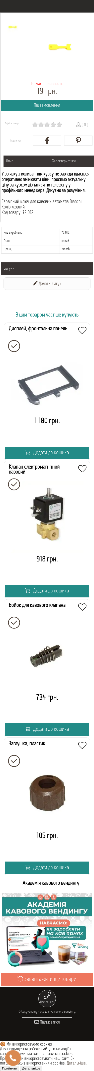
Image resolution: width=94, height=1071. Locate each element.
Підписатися (47, 1022)
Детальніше (76, 1063)
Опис (9, 161)
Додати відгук (47, 283)
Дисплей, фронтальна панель (38, 329)
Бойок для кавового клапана (37, 605)
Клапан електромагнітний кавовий (34, 469)
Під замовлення (47, 105)
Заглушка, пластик (27, 744)
